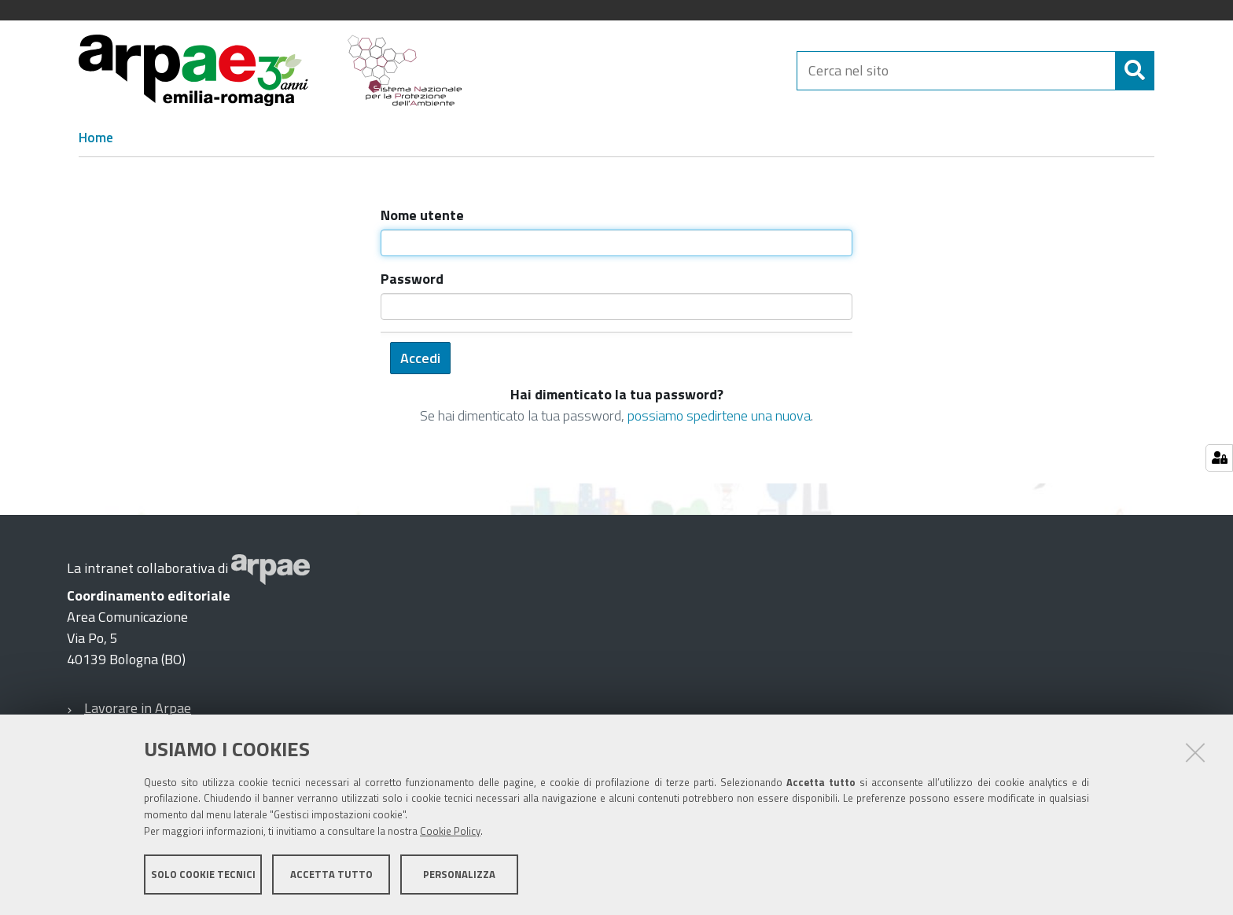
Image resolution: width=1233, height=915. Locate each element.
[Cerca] (1134, 70)
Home (96, 137)
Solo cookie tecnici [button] (203, 874)
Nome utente (422, 215)
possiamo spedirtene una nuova (719, 415)
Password (412, 278)
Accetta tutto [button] (331, 874)
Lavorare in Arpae (137, 707)
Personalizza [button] (459, 874)
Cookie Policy (450, 831)
